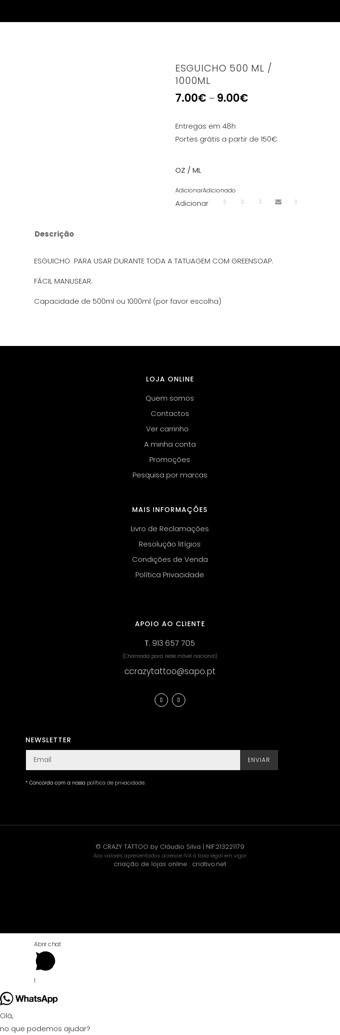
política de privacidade (116, 782)
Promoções (169, 459)
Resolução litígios (170, 544)
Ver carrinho (167, 429)
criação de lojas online (150, 863)
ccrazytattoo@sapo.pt (170, 671)
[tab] (163, 234)
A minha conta (170, 444)
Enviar (259, 760)
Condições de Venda (170, 559)
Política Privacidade (169, 575)
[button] (205, 190)
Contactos (170, 413)
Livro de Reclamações (170, 528)
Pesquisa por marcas (170, 475)
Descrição (54, 234)
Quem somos (170, 398)
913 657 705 (173, 643)
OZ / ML (188, 170)
